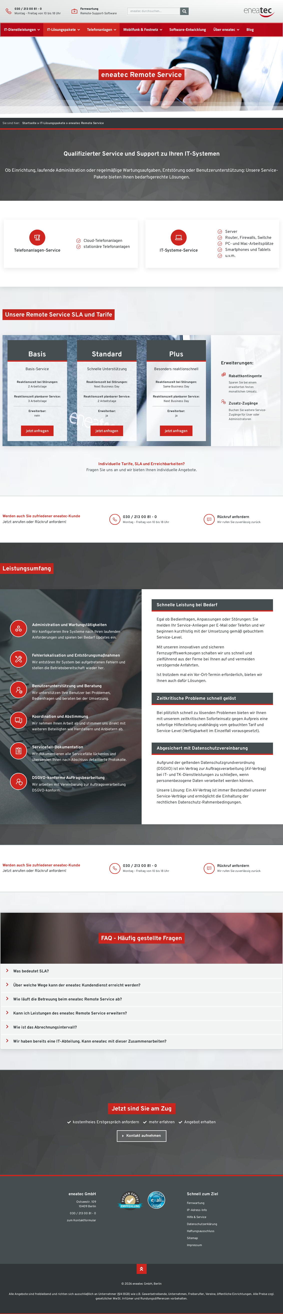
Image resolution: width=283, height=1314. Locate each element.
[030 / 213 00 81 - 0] (8, 11)
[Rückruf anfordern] (209, 519)
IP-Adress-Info (197, 1210)
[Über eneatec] (225, 29)
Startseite (29, 123)
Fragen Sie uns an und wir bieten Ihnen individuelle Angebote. (141, 470)
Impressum (194, 1245)
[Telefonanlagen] (101, 29)
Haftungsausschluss (200, 1231)
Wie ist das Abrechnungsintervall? (45, 1027)
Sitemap (192, 1238)
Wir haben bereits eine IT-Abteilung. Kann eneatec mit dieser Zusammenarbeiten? (89, 1041)
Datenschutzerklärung (202, 1224)
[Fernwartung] (74, 11)
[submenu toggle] (38, 29)
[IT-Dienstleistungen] (21, 29)
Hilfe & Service (196, 1217)
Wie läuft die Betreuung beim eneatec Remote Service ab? (67, 999)
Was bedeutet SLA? (31, 971)
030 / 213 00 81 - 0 (28, 9)
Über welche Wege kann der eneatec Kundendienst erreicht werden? (76, 985)
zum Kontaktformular (81, 1221)
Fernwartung (89, 9)
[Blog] (249, 29)
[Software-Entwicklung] (187, 29)
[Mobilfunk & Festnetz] (142, 29)
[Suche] (184, 11)
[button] (141, 971)
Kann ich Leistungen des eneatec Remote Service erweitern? (70, 1013)
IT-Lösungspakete (52, 123)
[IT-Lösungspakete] (63, 29)
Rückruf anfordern (234, 517)
